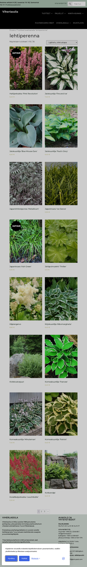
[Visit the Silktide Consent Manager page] (63, 558)
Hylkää (24, 558)
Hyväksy (11, 558)
